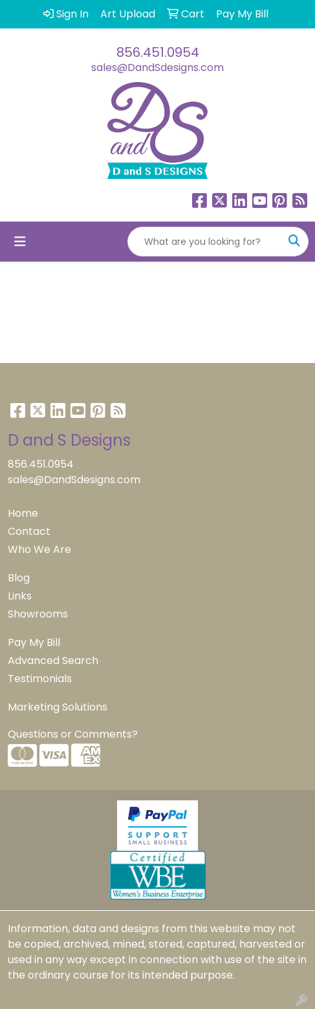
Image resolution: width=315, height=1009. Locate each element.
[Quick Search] (204, 241)
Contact (29, 531)
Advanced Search (53, 660)
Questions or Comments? (73, 734)
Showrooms (38, 614)
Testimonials (40, 678)
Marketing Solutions (57, 707)
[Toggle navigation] (20, 242)
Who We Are (39, 549)
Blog (19, 577)
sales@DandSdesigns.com (157, 67)
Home (23, 513)
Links (20, 595)
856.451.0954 (157, 52)
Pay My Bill (34, 642)
